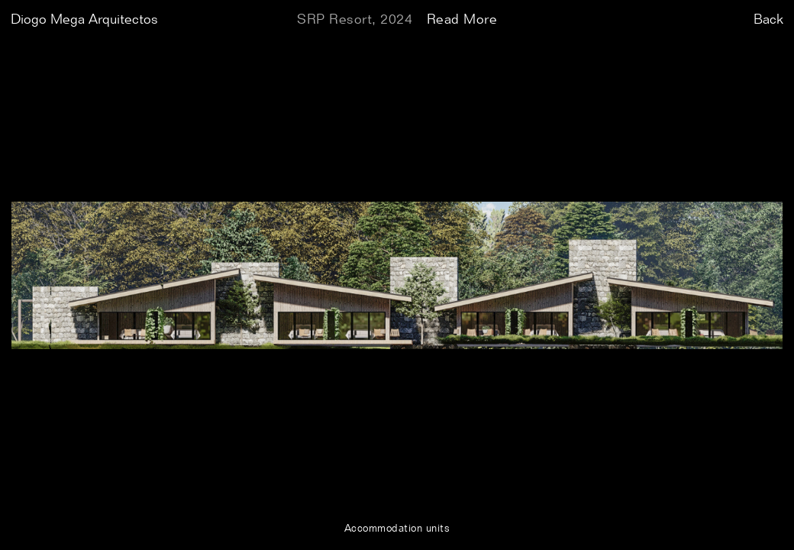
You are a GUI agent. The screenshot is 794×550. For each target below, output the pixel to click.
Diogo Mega (84, 20)
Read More (462, 20)
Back (768, 20)
